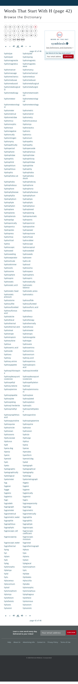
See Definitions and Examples (59, 48)
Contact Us (41, 642)
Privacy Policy (53, 642)
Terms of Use (65, 642)
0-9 (14, 39)
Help (10, 642)
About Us (18, 642)
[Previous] (9, 46)
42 (18, 46)
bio (18, 39)
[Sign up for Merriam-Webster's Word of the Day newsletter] (53, 632)
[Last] (30, 46)
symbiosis (58, 43)
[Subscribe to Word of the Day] (54, 56)
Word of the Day (60, 39)
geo (22, 39)
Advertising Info (29, 642)
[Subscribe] (71, 632)
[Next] (26, 46)
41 (14, 46)
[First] (5, 46)
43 (22, 46)
